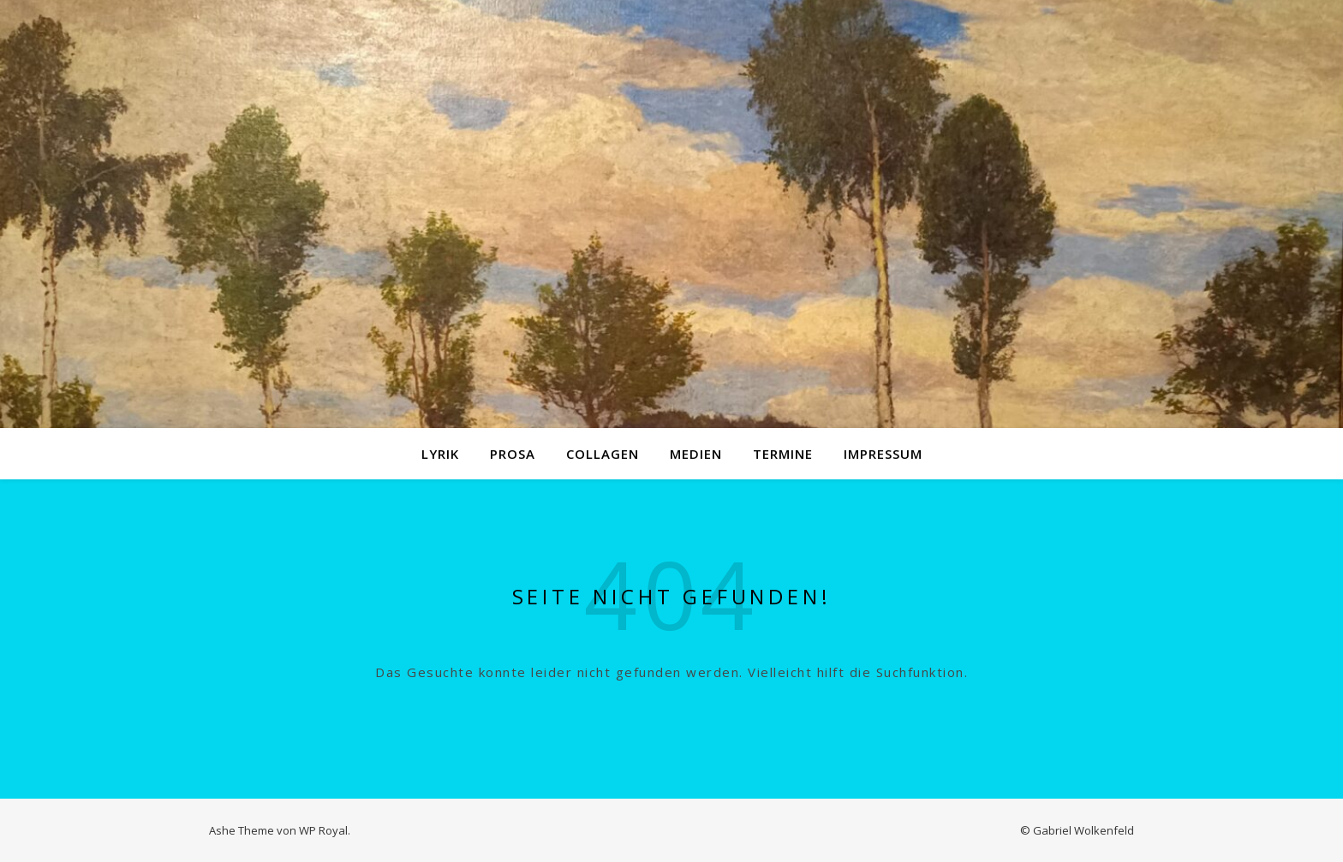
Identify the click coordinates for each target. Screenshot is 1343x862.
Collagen (602, 453)
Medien (696, 453)
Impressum (883, 453)
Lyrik (440, 453)
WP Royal (323, 830)
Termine (783, 453)
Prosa (512, 453)
